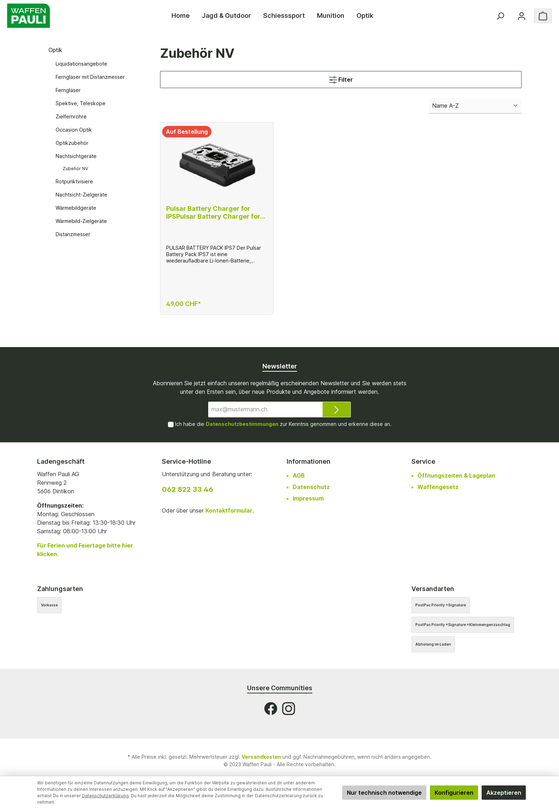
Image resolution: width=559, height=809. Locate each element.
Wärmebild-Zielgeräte (81, 221)
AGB (299, 475)
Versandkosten (261, 757)
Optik (55, 50)
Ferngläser (68, 90)
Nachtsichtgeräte (76, 156)
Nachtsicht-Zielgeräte (81, 195)
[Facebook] (271, 709)
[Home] (180, 15)
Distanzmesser (73, 234)
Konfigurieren (454, 792)
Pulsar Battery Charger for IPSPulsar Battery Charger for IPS (213, 212)
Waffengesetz (437, 486)
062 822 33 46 (187, 489)
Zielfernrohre (71, 116)
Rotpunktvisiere (74, 181)
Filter (341, 78)
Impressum (308, 498)
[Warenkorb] (543, 16)
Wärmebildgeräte (76, 208)
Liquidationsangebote (81, 64)
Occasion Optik (74, 130)
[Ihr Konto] (521, 16)
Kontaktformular (228, 510)
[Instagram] (289, 709)
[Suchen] (500, 16)
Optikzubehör (72, 143)
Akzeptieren (503, 792)
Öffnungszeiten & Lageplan (456, 475)
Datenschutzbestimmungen (242, 424)
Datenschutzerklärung (105, 795)
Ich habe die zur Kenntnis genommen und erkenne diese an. (283, 424)
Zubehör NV (75, 168)
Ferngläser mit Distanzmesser (90, 77)
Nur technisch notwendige (384, 792)
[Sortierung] (475, 106)
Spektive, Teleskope (81, 103)
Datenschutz (311, 486)
